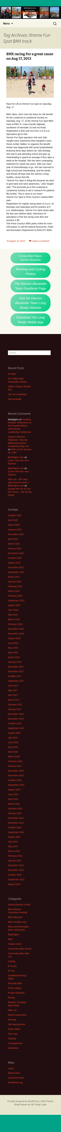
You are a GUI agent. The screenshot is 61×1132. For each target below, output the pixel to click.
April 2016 (13, 752)
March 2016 (14, 756)
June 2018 (13, 643)
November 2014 (16, 822)
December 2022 (16, 567)
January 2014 (14, 860)
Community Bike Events (20, 948)
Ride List (12, 1010)
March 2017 (14, 700)
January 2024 (14, 548)
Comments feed (16, 1078)
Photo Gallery (14, 988)
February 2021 (15, 586)
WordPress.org (15, 1082)
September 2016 (16, 728)
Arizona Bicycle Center (19, 904)
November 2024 (16, 534)
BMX (10, 939)
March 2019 (14, 619)
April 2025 (13, 520)
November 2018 (16, 633)
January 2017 (14, 709)
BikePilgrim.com (16, 457)
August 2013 (14, 884)
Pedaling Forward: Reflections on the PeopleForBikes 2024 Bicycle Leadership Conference (19, 425)
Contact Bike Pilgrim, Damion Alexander (30, 258)
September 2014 (16, 832)
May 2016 (13, 747)
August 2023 (14, 562)
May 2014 (13, 846)
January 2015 (14, 813)
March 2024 (14, 544)
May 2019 (13, 614)
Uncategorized (15, 1043)
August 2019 (14, 605)
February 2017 (15, 704)
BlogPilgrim (13, 934)
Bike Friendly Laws (17, 922)
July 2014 (12, 841)
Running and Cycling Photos (30, 271)
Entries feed (14, 1073)
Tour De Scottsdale (17, 394)
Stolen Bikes (14, 1029)
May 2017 (13, 690)
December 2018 (16, 629)
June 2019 (13, 610)
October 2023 (14, 558)
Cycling (11, 961)
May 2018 (13, 648)
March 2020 (14, 591)
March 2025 (14, 525)
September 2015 (16, 785)
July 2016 (12, 737)
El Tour (11, 970)
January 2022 (14, 581)
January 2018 (14, 662)
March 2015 (14, 804)
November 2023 (16, 553)
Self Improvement (16, 1024)
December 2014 (16, 818)
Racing (11, 997)
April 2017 (13, 695)
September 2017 (16, 681)
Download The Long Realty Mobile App (30, 320)
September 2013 (16, 879)
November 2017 (16, 671)
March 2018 (14, 657)
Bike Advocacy (15, 917)
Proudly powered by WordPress (23, 1101)
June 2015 (13, 794)
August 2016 (14, 733)
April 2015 (13, 799)
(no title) (12, 374)
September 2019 (16, 600)
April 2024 (13, 539)
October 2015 (14, 780)
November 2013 (16, 870)
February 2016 (15, 761)
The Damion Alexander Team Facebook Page (30, 286)
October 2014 (14, 827)
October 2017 (14, 676)
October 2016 (14, 723)
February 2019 (15, 624)
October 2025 (14, 515)
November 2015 (16, 775)
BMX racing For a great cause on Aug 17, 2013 (29, 56)
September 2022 (16, 572)
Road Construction (17, 1015)
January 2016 (14, 766)
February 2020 (15, 596)
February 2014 (15, 856)
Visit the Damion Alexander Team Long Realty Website (30, 302)
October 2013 (14, 875)
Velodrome (13, 1048)
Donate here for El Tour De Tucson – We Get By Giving (20, 492)
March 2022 (14, 577)
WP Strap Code (38, 1104)
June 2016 (13, 742)
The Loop (12, 1034)
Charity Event (14, 944)
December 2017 (16, 666)
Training (12, 1038)
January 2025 (14, 529)
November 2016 (16, 718)
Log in (11, 1068)
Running (12, 1019)
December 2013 (16, 865)
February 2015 (15, 808)
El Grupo (12, 966)
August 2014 (14, 837)
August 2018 (14, 638)
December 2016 (16, 714)
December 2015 (16, 770)
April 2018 (13, 652)
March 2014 (14, 851)
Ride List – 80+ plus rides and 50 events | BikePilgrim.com (18, 482)
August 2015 (14, 789)
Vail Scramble (14, 399)
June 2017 (13, 685)
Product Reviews (16, 993)
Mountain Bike (15, 983)
